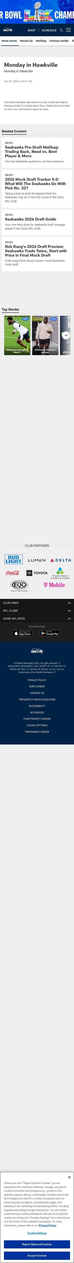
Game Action (37, 895)
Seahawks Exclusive (37, 822)
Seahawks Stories (37, 969)
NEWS (37, 692)
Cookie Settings (37, 1234)
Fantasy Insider (37, 755)
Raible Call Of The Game (37, 829)
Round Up (37, 706)
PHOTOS (37, 860)
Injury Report (37, 653)
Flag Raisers (37, 916)
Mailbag (37, 734)
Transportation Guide (37, 1031)
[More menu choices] (68, 30)
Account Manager (37, 1161)
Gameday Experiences (37, 1059)
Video (37, 786)
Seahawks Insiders (37, 955)
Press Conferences (37, 836)
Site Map (37, 776)
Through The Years (37, 874)
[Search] (61, 30)
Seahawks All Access (37, 808)
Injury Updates (37, 713)
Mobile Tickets (37, 1105)
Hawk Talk (37, 983)
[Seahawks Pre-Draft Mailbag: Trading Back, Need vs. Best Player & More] (37, 153)
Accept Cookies (37, 1257)
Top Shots (37, 888)
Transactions (37, 661)
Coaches (37, 633)
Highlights (37, 794)
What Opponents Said (37, 769)
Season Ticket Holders (37, 1147)
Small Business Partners (37, 675)
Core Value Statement (37, 667)
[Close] (69, 1178)
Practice (37, 902)
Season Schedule (37, 1007)
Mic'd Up (37, 814)
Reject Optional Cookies (37, 1245)
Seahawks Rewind (37, 961)
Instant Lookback (37, 720)
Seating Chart (37, 1133)
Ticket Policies (37, 1140)
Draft (37, 699)
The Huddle (37, 990)
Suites (37, 1112)
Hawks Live (37, 975)
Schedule (37, 1000)
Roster (37, 618)
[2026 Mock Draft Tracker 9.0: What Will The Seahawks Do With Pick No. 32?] (37, 189)
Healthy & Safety (37, 1038)
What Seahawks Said (37, 762)
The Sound (37, 800)
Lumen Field (37, 1024)
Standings (37, 639)
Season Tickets (37, 1098)
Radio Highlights (37, 940)
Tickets (37, 1084)
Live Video (37, 850)
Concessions (37, 1052)
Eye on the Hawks (37, 867)
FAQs (37, 1073)
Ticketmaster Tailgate (37, 1045)
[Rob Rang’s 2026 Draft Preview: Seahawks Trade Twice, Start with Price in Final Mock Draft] (37, 254)
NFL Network (37, 843)
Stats (37, 647)
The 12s (37, 923)
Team (37, 611)
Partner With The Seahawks (37, 682)
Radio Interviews (37, 947)
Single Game (37, 1091)
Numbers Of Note (37, 727)
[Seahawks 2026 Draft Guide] (37, 222)
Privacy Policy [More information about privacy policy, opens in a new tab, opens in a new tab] (47, 1226)
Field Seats (37, 1126)
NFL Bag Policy (37, 1066)
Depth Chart (37, 625)
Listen (37, 933)
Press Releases (37, 741)
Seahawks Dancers (37, 909)
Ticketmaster (37, 1154)
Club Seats (37, 1119)
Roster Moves (37, 748)
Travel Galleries (37, 881)
